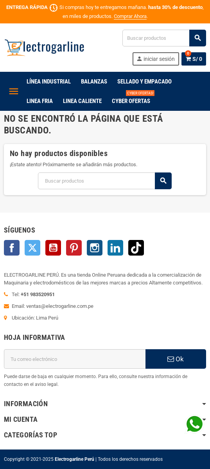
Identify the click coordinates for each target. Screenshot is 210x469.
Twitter (32, 248)
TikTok (136, 248)
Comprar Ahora (130, 16)
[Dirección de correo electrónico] (74, 359)
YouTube (53, 248)
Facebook (12, 248)
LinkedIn (115, 248)
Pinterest (74, 248)
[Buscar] (164, 38)
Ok (175, 359)
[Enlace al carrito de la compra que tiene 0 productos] (193, 59)
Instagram (94, 248)
